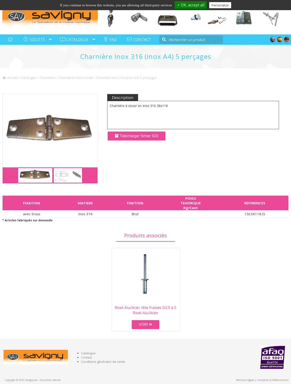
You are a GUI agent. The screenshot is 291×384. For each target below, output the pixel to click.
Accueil (10, 77)
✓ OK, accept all (190, 5)
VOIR (145, 324)
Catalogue (28, 77)
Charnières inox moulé (76, 77)
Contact (86, 357)
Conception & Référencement (273, 380)
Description (122, 97)
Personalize (220, 5)
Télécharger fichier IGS (136, 136)
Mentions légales (245, 380)
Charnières (47, 77)
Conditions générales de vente (103, 361)
